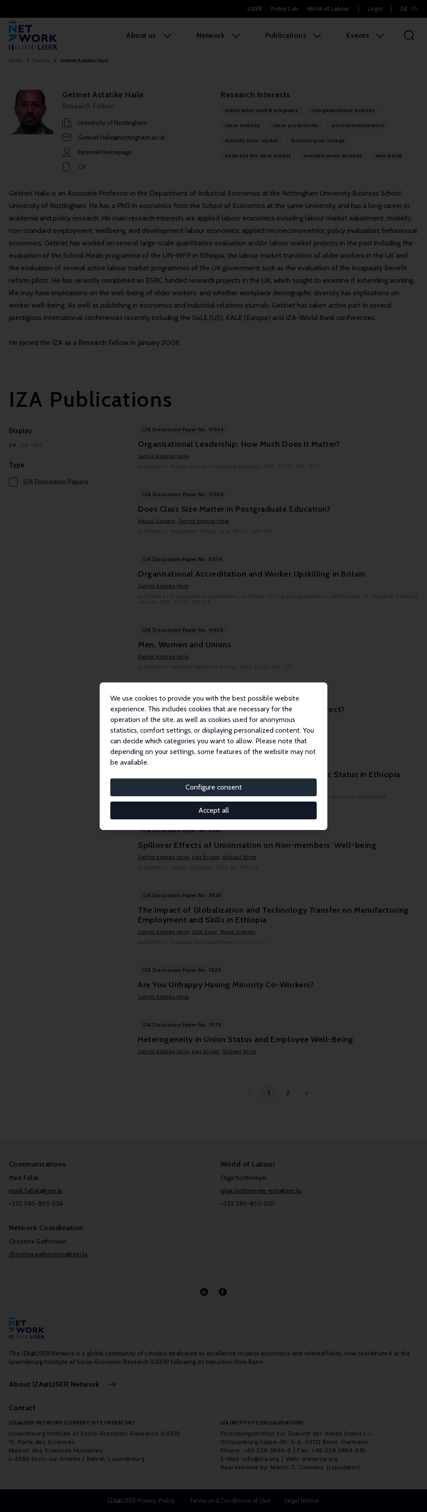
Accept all (213, 810)
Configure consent (213, 787)
